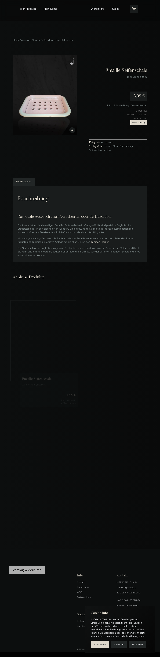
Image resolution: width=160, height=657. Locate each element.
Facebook (82, 632)
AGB (80, 598)
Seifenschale (96, 150)
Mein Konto (50, 5)
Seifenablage (127, 146)
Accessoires (25, 40)
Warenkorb (97, 5)
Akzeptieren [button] (100, 644)
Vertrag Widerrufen (27, 576)
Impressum (83, 593)
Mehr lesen (137, 644)
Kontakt (81, 588)
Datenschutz (84, 603)
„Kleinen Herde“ (99, 242)
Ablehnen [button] (119, 644)
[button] (72, 130)
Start (15, 40)
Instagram (82, 627)
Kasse (115, 5)
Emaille (108, 146)
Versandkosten (139, 105)
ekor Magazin (28, 5)
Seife (116, 146)
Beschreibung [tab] (23, 181)
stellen (107, 150)
